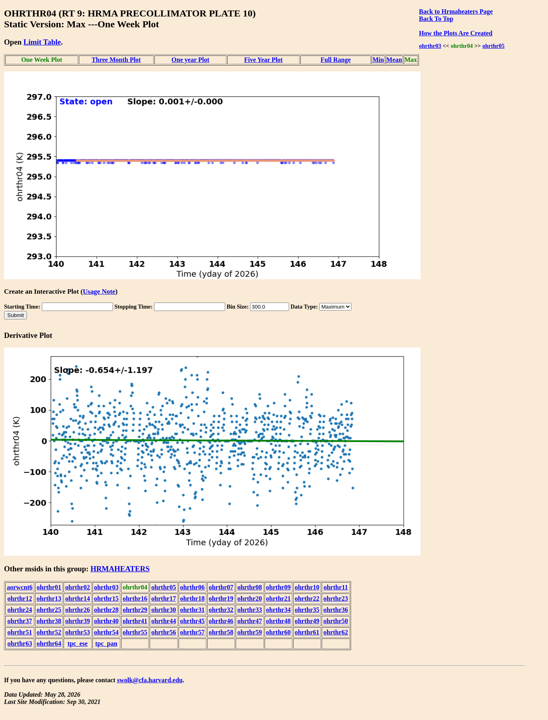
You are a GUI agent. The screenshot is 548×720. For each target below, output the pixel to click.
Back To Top (436, 18)
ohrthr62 (335, 632)
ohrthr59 (249, 632)
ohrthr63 (19, 643)
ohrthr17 (163, 598)
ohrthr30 (163, 609)
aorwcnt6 (20, 587)
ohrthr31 (192, 609)
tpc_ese (78, 643)
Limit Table (42, 42)
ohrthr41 (135, 621)
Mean (394, 59)
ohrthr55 (135, 632)
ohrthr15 (106, 598)
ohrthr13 (49, 598)
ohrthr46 (221, 621)
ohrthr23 (335, 598)
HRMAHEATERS (120, 569)
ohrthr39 (77, 621)
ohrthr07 (221, 587)
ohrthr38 (49, 621)
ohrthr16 (135, 598)
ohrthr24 (19, 609)
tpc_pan (106, 643)
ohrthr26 (77, 609)
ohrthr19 (221, 598)
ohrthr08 (249, 587)
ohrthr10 (307, 587)
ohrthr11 (336, 587)
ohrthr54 (106, 632)
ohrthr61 (307, 632)
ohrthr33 (249, 609)
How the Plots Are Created (455, 33)
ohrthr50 (335, 621)
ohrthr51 (19, 632)
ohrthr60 (278, 632)
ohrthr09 (278, 587)
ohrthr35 (307, 609)
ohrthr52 (49, 632)
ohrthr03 (430, 46)
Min (378, 59)
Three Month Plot (116, 59)
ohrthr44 (163, 621)
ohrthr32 (221, 609)
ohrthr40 (106, 621)
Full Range (335, 59)
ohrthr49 (307, 621)
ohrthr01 (49, 587)
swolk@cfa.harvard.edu (150, 680)
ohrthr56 (163, 632)
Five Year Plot (263, 59)
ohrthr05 (493, 46)
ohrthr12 (19, 598)
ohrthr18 (192, 598)
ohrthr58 (221, 632)
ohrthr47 (249, 621)
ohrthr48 (278, 621)
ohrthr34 (278, 609)
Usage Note (99, 291)
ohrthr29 (135, 609)
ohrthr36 (335, 609)
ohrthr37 (19, 621)
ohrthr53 (77, 632)
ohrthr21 (278, 598)
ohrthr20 (249, 598)
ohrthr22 (307, 598)
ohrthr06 (192, 587)
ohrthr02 (77, 587)
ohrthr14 (77, 598)
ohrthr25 (49, 609)
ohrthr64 (49, 643)
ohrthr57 (192, 632)
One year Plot (190, 59)
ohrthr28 (106, 609)
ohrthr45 (192, 621)
